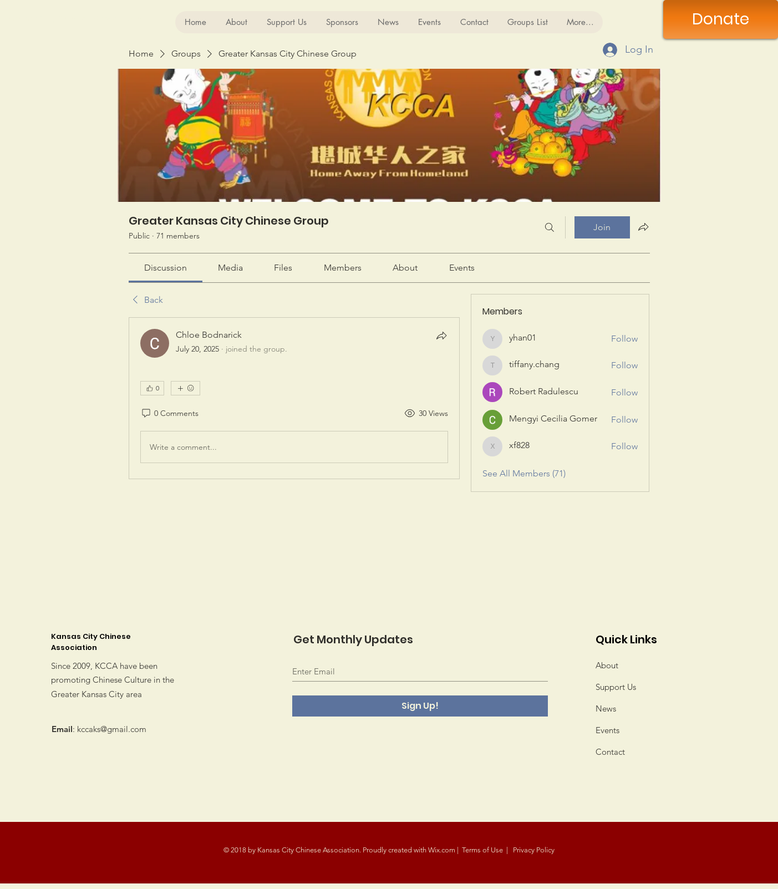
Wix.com (441, 850)
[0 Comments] (169, 413)
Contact (610, 751)
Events (607, 730)
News (606, 708)
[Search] (549, 227)
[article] (294, 398)
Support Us (616, 687)
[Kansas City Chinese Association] (127, 18)
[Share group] (643, 226)
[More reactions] (185, 388)
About (607, 665)
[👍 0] (152, 388)
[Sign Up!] (420, 706)
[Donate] (720, 19)
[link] (165, 267)
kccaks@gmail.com (111, 729)
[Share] (441, 335)
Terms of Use (482, 850)
